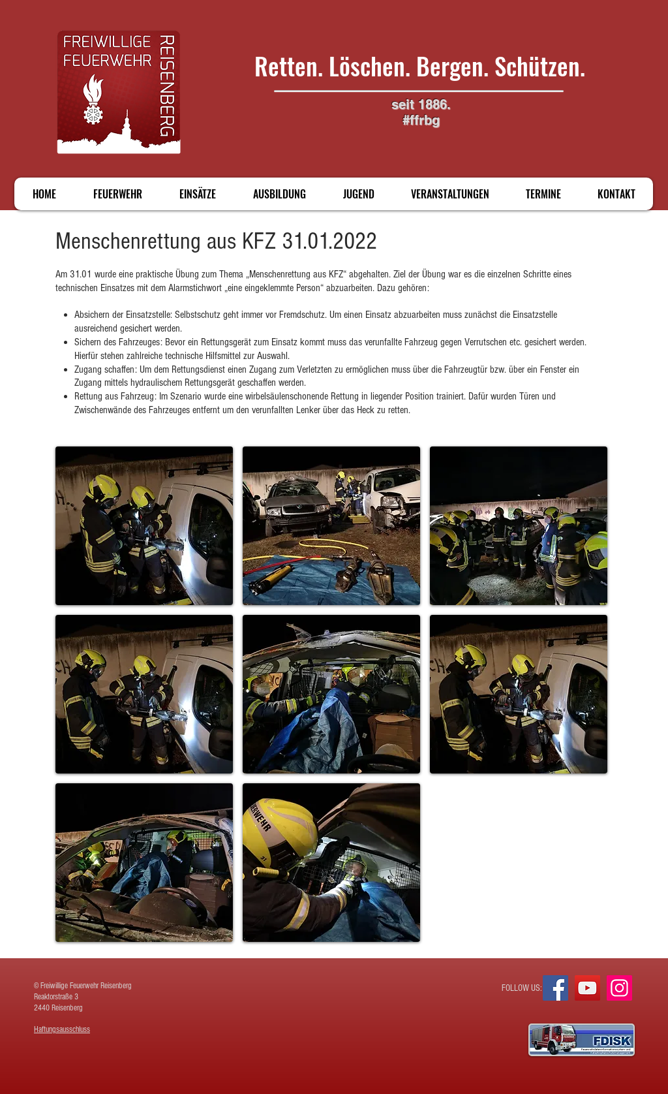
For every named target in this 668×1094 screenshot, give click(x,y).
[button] (144, 525)
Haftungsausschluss (62, 1029)
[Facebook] (555, 988)
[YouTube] (587, 988)
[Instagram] (619, 988)
